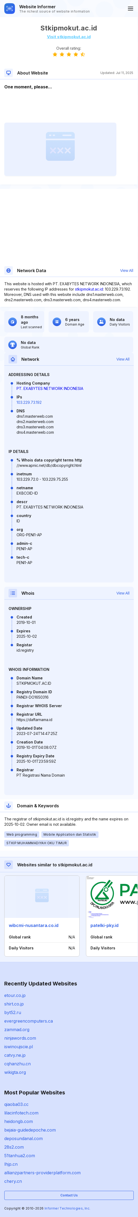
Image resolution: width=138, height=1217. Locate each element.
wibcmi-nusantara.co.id (33, 925)
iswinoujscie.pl (18, 1046)
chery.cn (13, 1181)
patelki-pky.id (104, 925)
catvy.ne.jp (15, 1055)
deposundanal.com (23, 1138)
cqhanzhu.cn (17, 1063)
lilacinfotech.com (21, 1113)
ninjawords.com (20, 1038)
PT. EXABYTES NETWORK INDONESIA (50, 388)
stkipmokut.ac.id (89, 289)
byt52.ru (12, 1012)
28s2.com (14, 1147)
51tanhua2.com (19, 1155)
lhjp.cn (11, 1164)
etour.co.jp (15, 995)
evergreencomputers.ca (28, 1021)
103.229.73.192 (29, 402)
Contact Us (69, 1195)
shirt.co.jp (14, 1004)
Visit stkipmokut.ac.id (69, 36)
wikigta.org (15, 1072)
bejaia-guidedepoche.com (30, 1130)
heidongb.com (18, 1121)
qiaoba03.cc (16, 1104)
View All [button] (126, 270)
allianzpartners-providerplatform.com (42, 1172)
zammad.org (16, 1029)
